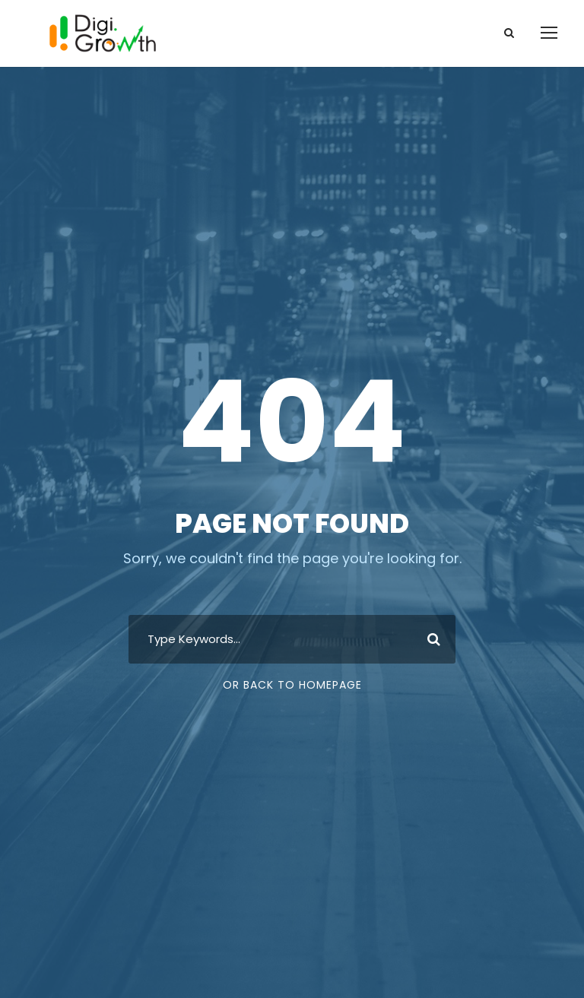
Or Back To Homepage (292, 684)
